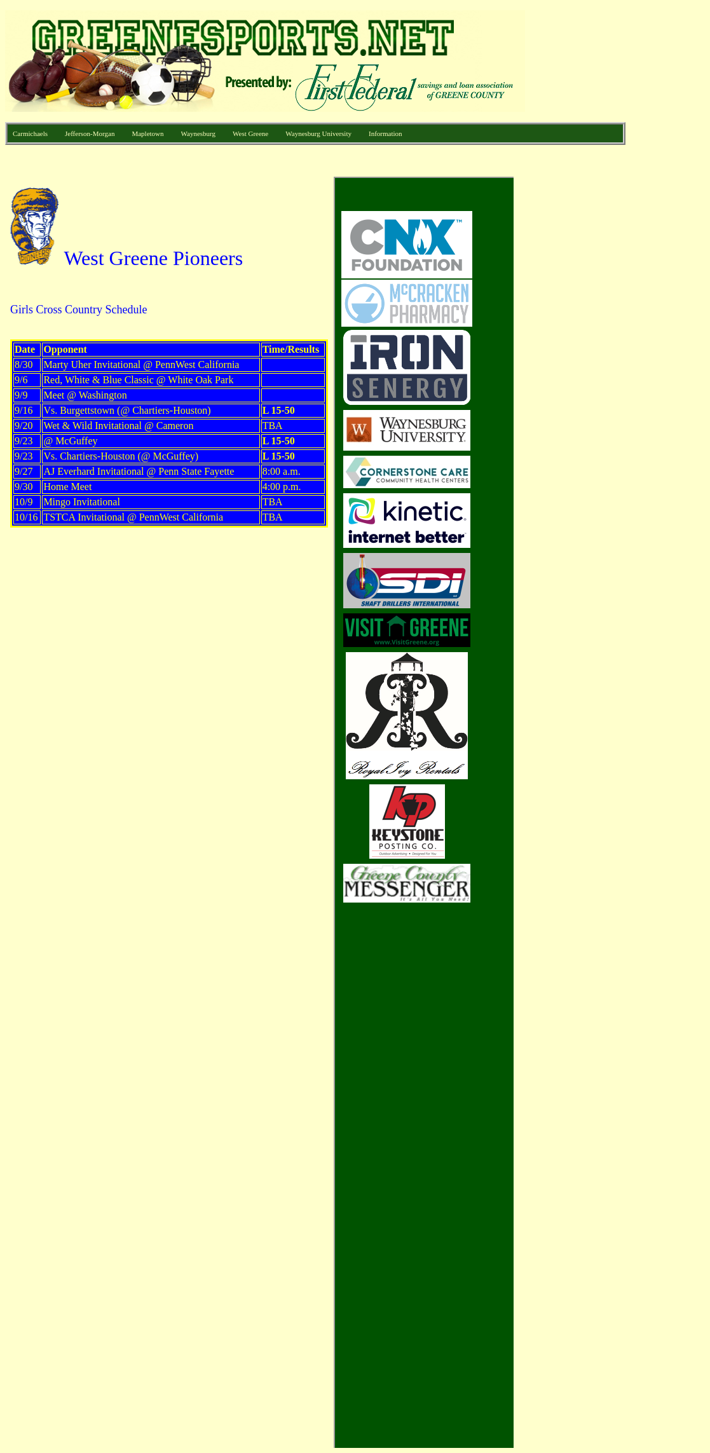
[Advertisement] (575, 367)
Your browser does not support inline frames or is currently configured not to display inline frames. (259, 812)
